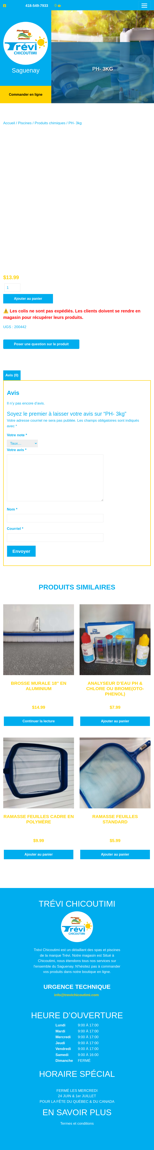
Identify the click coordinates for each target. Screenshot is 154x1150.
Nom (12, 367)
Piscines (25, 123)
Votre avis (16, 307)
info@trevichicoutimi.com (76, 852)
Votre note (17, 293)
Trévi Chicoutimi (77, 1133)
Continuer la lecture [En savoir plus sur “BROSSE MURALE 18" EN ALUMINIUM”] (39, 578)
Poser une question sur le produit (41, 201)
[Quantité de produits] (12, 145)
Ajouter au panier (28, 156)
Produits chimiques (50, 123)
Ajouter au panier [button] (115, 578)
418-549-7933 (36, 6)
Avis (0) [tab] (11, 233)
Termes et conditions (77, 981)
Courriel (15, 386)
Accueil (9, 123)
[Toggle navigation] (144, 5)
